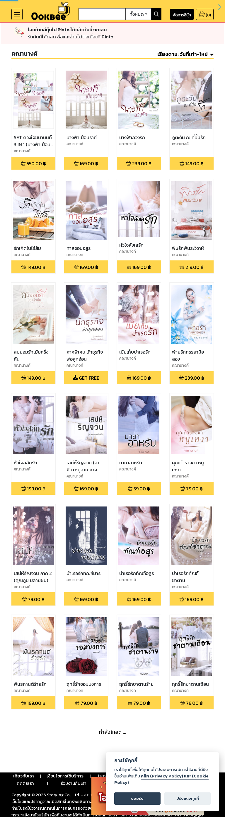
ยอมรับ (137, 798)
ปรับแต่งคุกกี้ (187, 798)
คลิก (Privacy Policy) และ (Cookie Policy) (161, 779)
